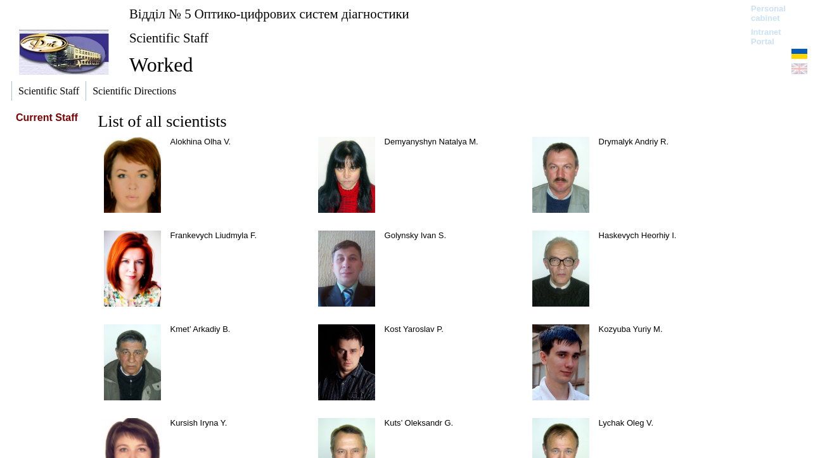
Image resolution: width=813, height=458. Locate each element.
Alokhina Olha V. (200, 141)
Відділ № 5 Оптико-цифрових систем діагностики (269, 13)
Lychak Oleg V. (626, 423)
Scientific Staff (168, 37)
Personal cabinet (768, 13)
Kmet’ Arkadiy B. (200, 329)
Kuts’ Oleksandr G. (419, 423)
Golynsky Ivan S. (416, 235)
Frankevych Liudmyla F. (213, 235)
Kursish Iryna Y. (198, 423)
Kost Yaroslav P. (414, 329)
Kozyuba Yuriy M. (631, 329)
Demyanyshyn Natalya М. (431, 141)
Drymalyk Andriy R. (634, 141)
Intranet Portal (766, 36)
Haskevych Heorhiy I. (638, 235)
